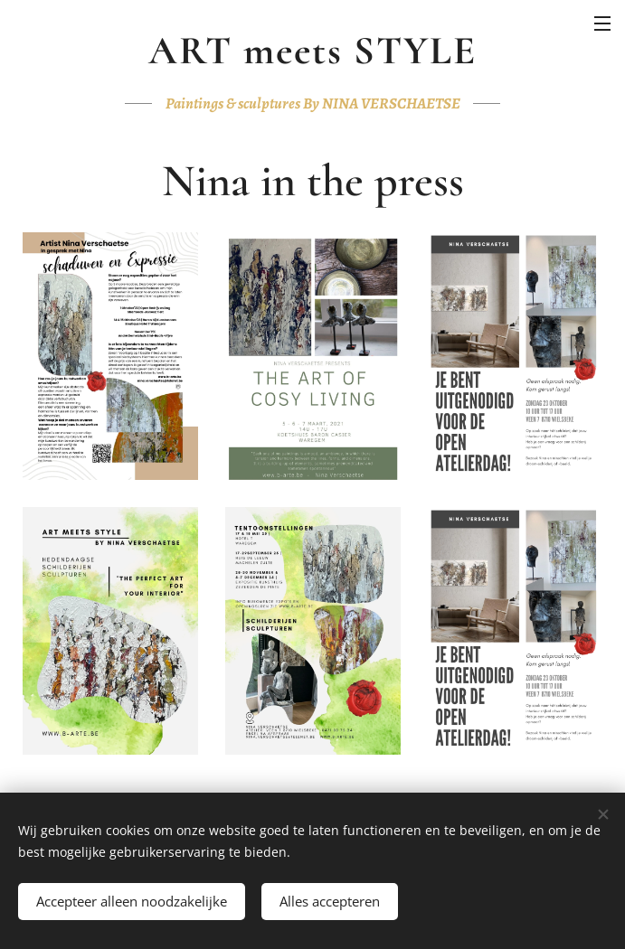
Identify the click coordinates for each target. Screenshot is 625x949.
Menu (602, 23)
